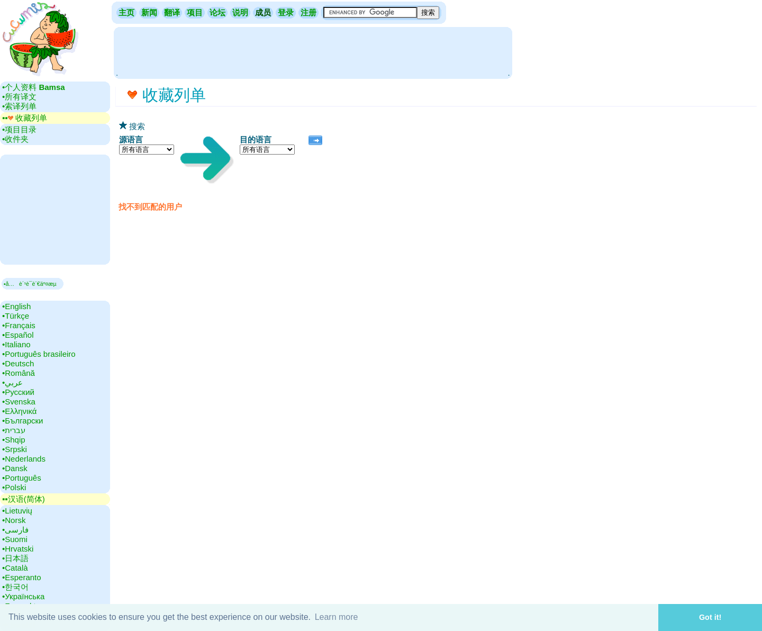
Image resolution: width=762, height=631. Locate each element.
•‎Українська (23, 596)
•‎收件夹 (15, 138)
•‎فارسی (15, 529)
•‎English (16, 306)
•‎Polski (14, 487)
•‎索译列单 (19, 106)
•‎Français (18, 325)
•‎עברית (13, 430)
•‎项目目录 (19, 129)
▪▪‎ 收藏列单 (24, 117)
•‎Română (18, 372)
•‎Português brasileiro (39, 353)
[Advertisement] (312, 52)
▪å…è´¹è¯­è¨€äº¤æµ (32, 284)
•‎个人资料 (33, 87)
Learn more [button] (336, 616)
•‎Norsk (13, 520)
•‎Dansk (15, 468)
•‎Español (17, 334)
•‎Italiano (16, 344)
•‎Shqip (13, 439)
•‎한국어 (15, 586)
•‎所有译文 (19, 96)
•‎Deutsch (18, 363)
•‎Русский (18, 391)
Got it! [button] (710, 617)
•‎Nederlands (24, 458)
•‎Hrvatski (17, 548)
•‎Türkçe (15, 315)
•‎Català (15, 567)
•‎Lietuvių (17, 510)
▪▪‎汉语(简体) (23, 498)
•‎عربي (12, 382)
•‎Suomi (15, 539)
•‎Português (21, 477)
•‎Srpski (14, 449)
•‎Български (22, 420)
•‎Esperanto (21, 577)
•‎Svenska (18, 401)
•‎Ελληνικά (19, 411)
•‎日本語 (15, 558)
